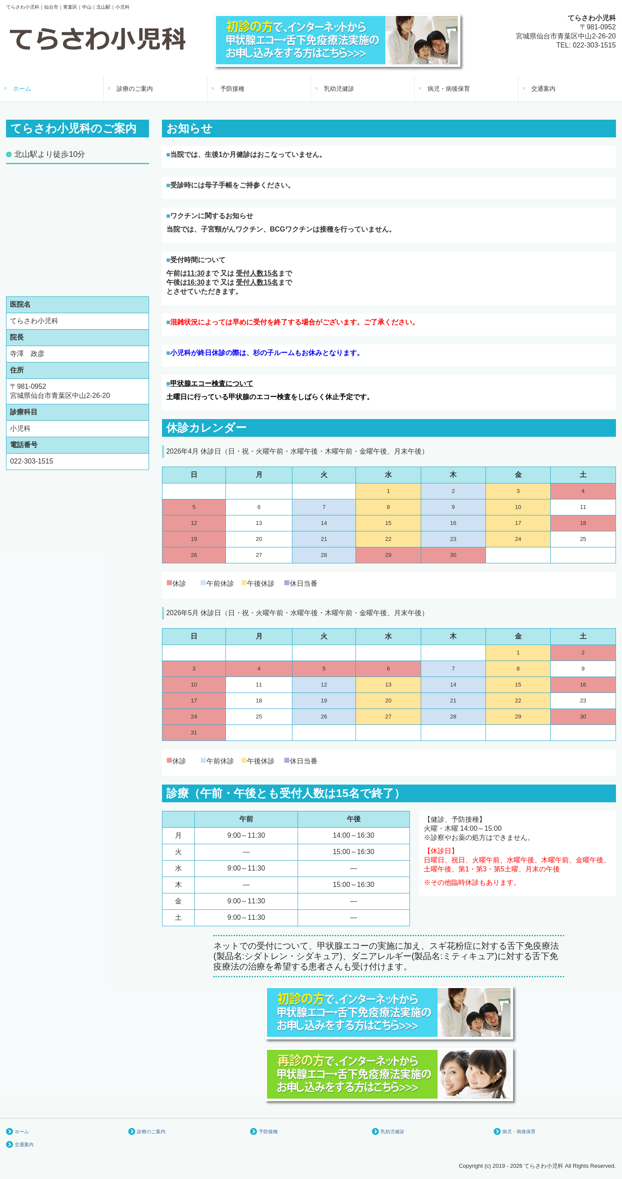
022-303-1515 (594, 45)
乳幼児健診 (339, 88)
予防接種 (232, 88)
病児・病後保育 (449, 88)
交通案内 (543, 88)
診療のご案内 (135, 88)
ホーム (22, 88)
